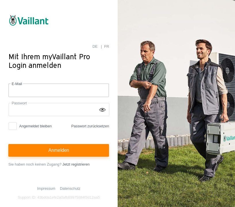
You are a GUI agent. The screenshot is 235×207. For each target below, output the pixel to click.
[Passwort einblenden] (102, 109)
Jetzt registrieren (76, 164)
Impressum (46, 188)
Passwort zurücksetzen (90, 126)
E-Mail (17, 84)
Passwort (19, 103)
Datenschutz (70, 188)
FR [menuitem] (106, 46)
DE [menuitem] (95, 46)
